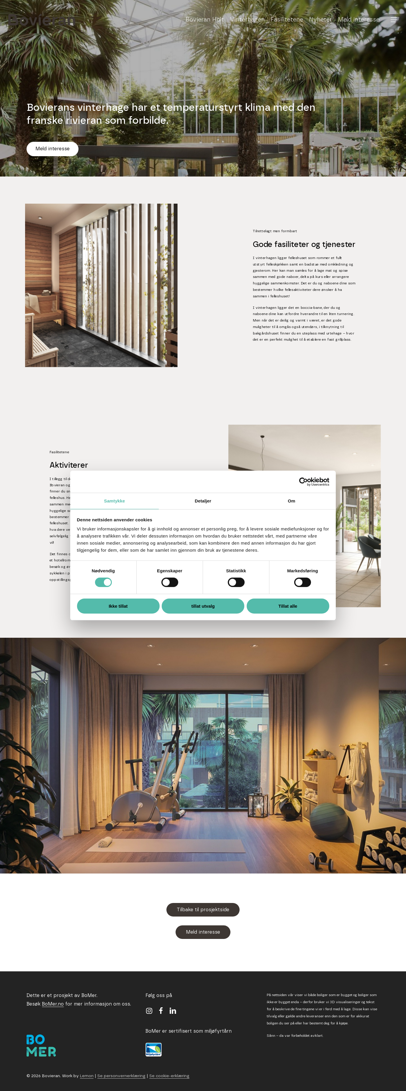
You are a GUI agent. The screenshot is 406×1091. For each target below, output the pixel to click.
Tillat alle (288, 606)
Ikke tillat (118, 606)
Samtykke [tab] (114, 500)
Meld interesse (358, 20)
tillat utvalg (203, 606)
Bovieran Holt (204, 20)
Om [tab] (291, 500)
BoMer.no (53, 1004)
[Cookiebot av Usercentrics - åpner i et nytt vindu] (303, 481)
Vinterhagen (247, 20)
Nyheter (320, 20)
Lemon (87, 1076)
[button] (394, 20)
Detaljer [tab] (203, 500)
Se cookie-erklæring (169, 1076)
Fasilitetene (287, 20)
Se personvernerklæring (121, 1076)
